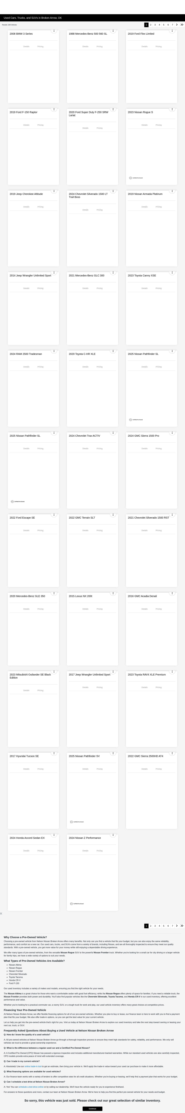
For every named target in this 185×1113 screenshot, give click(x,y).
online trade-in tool (33, 1066)
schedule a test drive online (31, 1087)
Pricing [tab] (40, 46)
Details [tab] (26, 46)
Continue (92, 1109)
